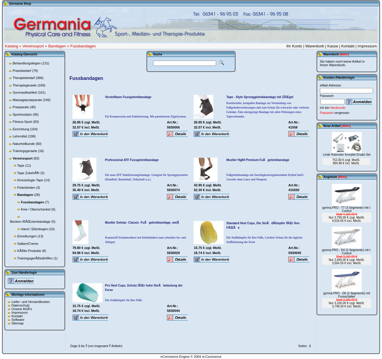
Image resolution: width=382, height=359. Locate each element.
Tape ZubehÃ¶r (28, 173)
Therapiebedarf (24, 78)
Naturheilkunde (24, 144)
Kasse (332, 46)
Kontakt (348, 46)
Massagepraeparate (27, 100)
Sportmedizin (22, 114)
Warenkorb (314, 46)
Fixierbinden (26, 187)
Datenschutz (20, 305)
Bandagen (57, 46)
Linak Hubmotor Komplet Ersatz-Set (347, 154)
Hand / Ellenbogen (34, 229)
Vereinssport (33, 46)
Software (17, 319)
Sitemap (17, 323)
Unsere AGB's (21, 309)
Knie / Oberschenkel (35, 209)
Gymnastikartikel (25, 92)
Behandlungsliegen (27, 63)
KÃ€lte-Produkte (29, 251)
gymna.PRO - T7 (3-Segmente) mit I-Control (346, 209)
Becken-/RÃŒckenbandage (30, 221)
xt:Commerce (211, 356)
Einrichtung (21, 129)
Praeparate (21, 107)
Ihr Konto (294, 46)
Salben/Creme (27, 243)
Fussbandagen (83, 46)
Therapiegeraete (25, 85)
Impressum (367, 46)
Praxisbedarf (22, 70)
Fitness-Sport (22, 121)
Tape (20, 165)
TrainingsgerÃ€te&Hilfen (35, 258)
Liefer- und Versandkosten (30, 302)
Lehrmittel (20, 136)
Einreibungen (27, 236)
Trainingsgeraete (25, 151)
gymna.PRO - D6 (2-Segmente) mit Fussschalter (347, 295)
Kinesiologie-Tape (30, 180)
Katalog (11, 46)
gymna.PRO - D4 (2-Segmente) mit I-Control (346, 251)
